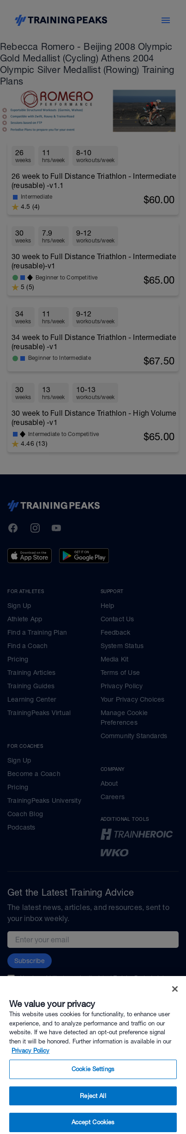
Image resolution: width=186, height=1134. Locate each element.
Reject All (93, 1108)
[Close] (175, 1002)
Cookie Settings (93, 1082)
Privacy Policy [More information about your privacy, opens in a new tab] (30, 1063)
